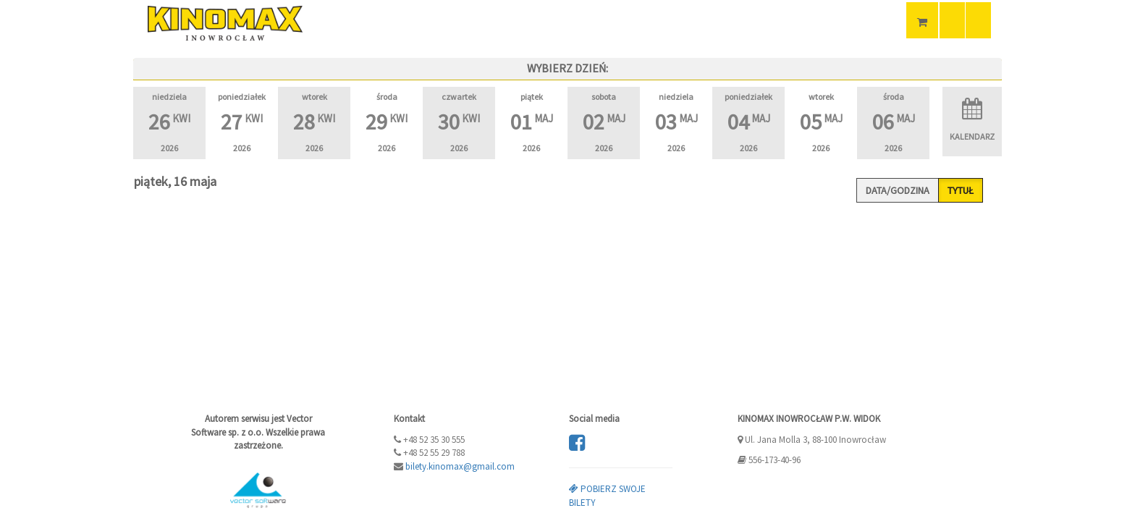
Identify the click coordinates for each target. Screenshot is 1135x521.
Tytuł (961, 190)
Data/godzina (897, 190)
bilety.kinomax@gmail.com (460, 466)
